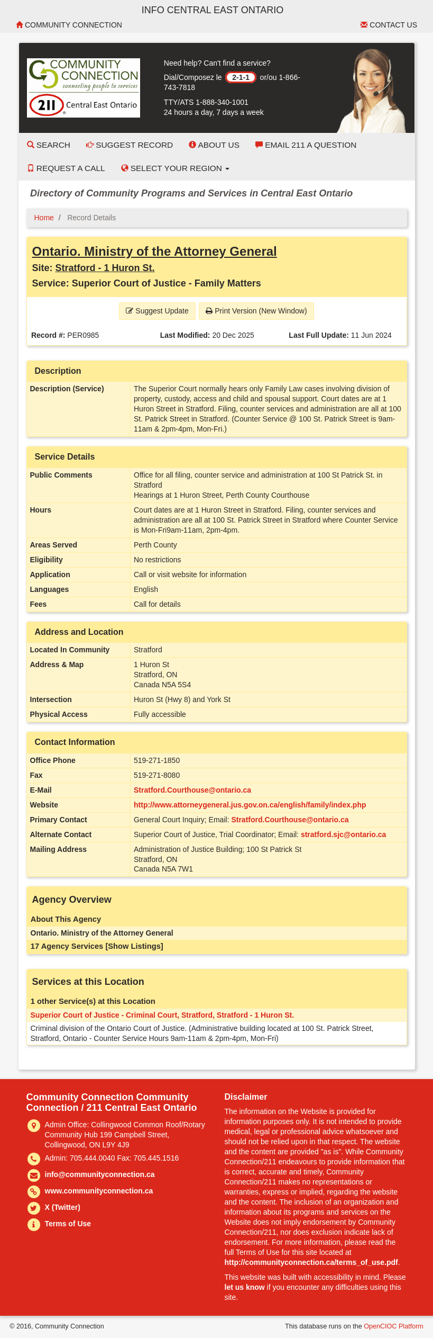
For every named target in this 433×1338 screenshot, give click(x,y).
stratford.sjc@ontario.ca (343, 834)
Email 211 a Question (305, 144)
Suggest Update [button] (157, 311)
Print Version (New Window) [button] (256, 311)
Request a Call (66, 168)
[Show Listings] (134, 946)
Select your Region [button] (175, 168)
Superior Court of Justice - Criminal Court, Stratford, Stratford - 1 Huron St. (162, 1015)
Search (48, 144)
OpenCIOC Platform (393, 1326)
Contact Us (389, 25)
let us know (245, 1287)
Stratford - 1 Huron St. (105, 268)
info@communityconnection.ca (100, 1174)
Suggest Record (129, 144)
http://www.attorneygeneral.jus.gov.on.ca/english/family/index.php (250, 805)
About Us (214, 144)
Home (44, 217)
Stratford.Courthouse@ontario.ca (192, 790)
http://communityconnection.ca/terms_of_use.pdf (311, 1262)
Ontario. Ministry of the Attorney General (154, 251)
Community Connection (69, 25)
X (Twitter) (62, 1207)
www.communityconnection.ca (99, 1191)
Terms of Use (68, 1223)
